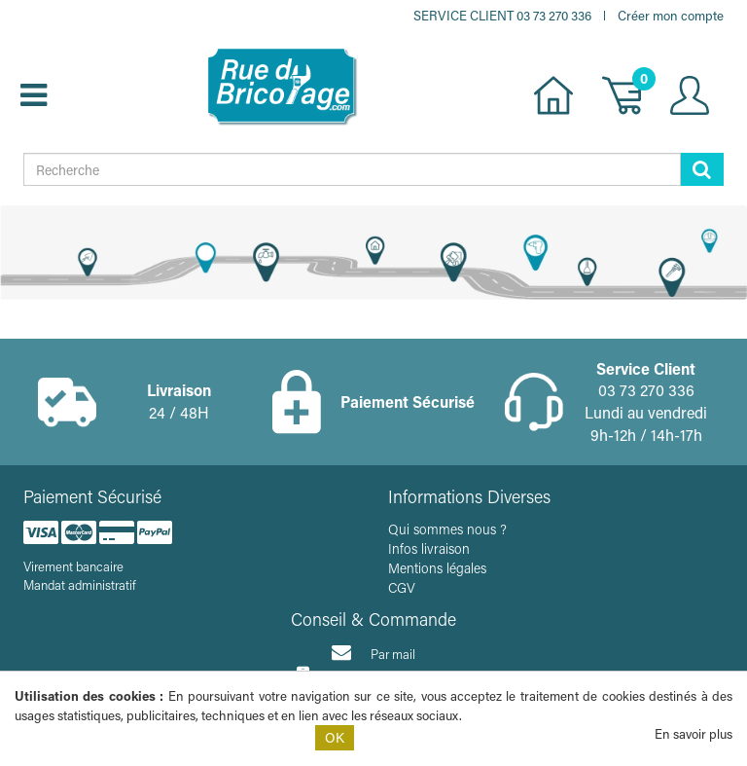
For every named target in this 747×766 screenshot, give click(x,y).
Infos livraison (429, 548)
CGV (401, 587)
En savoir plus (693, 733)
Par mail (373, 652)
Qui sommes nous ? (447, 529)
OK (334, 737)
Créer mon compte (671, 15)
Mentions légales (437, 568)
